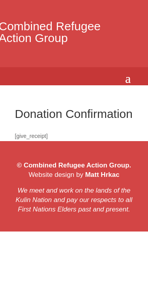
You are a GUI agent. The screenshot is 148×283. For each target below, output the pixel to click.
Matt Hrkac (101, 174)
